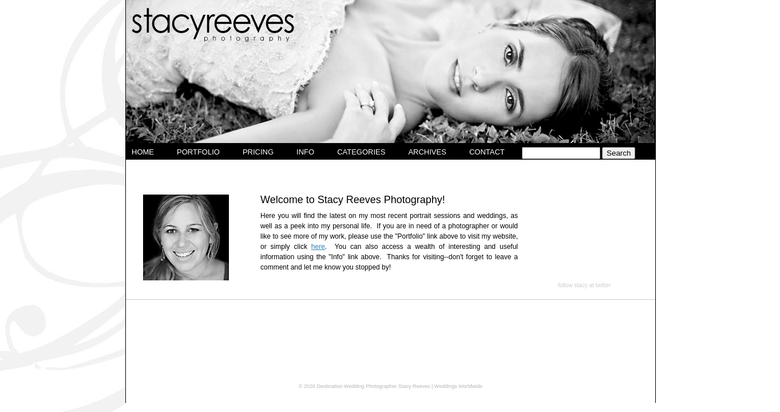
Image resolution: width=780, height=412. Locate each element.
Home (143, 152)
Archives (427, 152)
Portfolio (198, 152)
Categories (361, 152)
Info (305, 152)
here (318, 247)
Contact (487, 152)
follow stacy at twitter (584, 285)
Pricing (258, 152)
